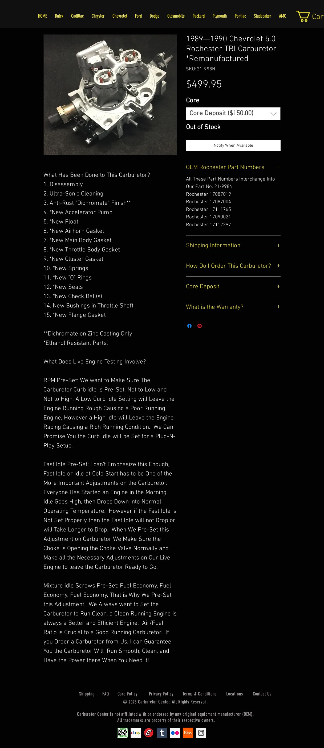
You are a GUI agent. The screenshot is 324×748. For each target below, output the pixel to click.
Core (192, 101)
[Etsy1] (188, 733)
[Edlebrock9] (149, 733)
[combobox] (233, 113)
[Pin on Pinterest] (199, 326)
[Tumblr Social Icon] (162, 733)
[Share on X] (209, 326)
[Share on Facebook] (189, 326)
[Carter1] (123, 733)
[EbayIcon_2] (136, 733)
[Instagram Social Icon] (201, 733)
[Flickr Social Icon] (175, 733)
